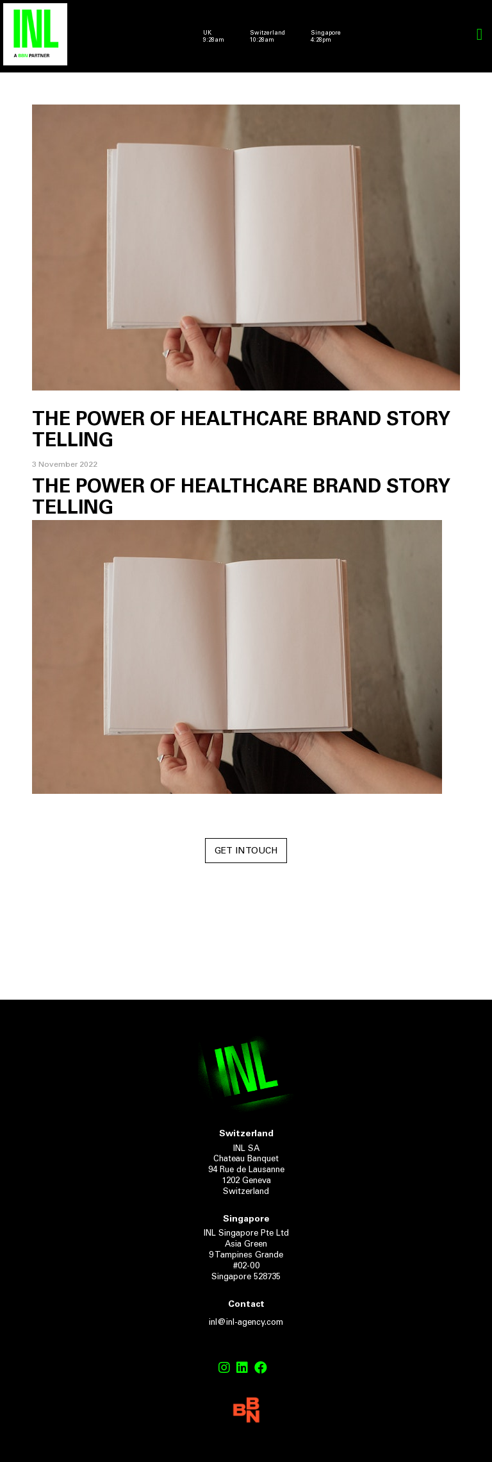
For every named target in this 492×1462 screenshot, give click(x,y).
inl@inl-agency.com (246, 1323)
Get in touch (246, 851)
